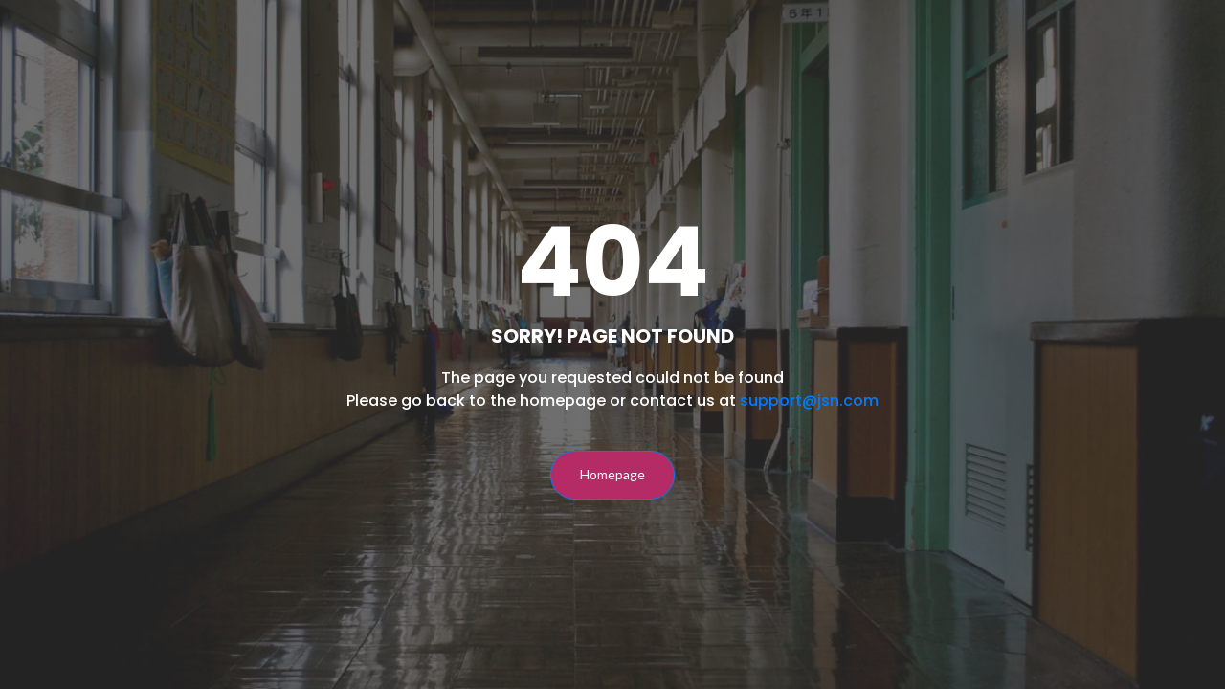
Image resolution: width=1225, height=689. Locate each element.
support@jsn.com (809, 400)
